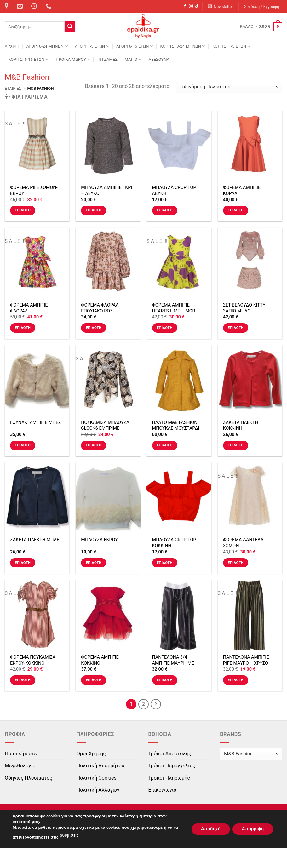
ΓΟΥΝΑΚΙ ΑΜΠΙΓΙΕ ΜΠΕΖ (35, 422)
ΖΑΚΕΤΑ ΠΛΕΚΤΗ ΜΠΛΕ (34, 539)
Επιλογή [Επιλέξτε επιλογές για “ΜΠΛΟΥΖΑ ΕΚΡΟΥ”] (93, 562)
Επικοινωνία (162, 790)
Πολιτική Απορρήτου (100, 766)
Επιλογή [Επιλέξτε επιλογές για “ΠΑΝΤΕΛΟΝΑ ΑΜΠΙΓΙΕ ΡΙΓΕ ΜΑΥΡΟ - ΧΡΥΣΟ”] (236, 680)
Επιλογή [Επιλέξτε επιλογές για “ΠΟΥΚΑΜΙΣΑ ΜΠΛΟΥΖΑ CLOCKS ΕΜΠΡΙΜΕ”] (93, 445)
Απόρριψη (253, 829)
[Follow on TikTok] (197, 6)
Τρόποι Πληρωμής (169, 778)
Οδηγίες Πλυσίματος (28, 778)
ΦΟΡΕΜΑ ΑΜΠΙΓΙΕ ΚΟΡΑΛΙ (242, 190)
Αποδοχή (210, 829)
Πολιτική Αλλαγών (98, 790)
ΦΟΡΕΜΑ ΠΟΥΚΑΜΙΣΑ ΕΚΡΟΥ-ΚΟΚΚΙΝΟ (32, 660)
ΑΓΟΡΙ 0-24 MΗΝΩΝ (47, 46)
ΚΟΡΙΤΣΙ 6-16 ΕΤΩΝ (28, 59)
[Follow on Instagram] (191, 6)
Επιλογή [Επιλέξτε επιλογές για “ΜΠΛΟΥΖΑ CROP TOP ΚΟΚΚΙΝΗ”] (164, 562)
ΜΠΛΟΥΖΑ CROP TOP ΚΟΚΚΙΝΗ (174, 542)
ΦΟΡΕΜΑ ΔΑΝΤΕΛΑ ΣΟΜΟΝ (243, 542)
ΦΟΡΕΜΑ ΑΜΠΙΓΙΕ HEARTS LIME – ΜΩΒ (173, 308)
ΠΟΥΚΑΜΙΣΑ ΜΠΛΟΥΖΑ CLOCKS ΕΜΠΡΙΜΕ (105, 425)
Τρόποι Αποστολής (169, 754)
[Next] (156, 704)
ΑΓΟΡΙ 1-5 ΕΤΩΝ (92, 46)
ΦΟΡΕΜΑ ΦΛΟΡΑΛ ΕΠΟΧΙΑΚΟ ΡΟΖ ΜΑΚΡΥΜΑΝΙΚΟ (99, 310)
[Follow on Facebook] (185, 6)
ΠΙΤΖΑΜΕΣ (107, 59)
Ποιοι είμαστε (21, 754)
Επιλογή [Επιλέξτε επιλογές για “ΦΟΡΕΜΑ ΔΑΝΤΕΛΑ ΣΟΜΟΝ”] (236, 562)
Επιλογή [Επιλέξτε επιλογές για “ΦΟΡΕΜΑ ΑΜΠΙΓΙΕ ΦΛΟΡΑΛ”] (23, 327)
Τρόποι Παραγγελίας (171, 766)
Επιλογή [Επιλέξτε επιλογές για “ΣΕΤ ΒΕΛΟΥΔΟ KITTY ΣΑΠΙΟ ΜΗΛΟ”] (236, 327)
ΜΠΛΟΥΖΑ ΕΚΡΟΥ (99, 539)
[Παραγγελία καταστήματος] (229, 87)
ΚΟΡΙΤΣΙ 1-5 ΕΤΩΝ (231, 46)
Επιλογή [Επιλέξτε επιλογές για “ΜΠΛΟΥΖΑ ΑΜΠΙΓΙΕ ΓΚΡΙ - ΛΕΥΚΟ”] (93, 210)
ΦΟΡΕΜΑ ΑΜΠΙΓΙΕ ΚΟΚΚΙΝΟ (99, 660)
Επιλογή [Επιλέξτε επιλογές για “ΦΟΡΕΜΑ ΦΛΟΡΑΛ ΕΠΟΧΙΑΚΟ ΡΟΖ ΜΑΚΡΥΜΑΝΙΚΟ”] (93, 327)
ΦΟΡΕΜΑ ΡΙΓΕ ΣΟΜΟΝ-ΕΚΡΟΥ (34, 190)
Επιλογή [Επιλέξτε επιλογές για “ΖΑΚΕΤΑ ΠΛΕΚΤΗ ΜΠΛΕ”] (23, 562)
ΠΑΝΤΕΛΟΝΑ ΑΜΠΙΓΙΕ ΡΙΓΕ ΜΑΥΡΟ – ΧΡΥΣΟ (246, 660)
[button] (220, 6)
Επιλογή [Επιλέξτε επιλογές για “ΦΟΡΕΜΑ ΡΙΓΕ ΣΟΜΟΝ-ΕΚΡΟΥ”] (23, 210)
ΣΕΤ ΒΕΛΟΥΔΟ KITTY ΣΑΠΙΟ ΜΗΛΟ (244, 308)
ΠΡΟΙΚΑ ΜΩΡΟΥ (73, 59)
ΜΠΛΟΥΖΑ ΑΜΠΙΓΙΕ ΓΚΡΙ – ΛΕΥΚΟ (106, 190)
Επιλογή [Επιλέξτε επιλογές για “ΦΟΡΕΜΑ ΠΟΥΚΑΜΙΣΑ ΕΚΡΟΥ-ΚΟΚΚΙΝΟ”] (23, 680)
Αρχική (12, 46)
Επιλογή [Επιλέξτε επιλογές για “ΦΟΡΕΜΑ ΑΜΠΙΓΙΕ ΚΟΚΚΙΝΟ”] (93, 680)
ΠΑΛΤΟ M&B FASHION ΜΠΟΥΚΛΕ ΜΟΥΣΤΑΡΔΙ (175, 425)
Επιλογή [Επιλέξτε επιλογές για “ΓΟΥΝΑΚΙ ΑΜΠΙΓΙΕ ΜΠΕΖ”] (23, 445)
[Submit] (70, 26)
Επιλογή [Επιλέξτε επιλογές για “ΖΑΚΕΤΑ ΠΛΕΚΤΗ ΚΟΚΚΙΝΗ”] (236, 445)
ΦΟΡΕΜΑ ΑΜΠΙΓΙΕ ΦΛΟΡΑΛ (29, 308)
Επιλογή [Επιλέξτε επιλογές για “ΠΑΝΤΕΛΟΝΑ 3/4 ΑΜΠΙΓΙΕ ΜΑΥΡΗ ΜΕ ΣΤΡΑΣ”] (164, 680)
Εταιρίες (13, 88)
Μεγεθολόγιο (20, 766)
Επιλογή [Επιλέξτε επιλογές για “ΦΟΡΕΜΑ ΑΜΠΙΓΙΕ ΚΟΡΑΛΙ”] (236, 210)
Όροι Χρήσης (91, 754)
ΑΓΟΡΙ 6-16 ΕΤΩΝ (134, 46)
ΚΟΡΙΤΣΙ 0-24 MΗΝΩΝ (182, 46)
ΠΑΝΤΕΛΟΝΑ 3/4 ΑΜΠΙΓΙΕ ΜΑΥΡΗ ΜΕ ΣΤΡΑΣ (173, 663)
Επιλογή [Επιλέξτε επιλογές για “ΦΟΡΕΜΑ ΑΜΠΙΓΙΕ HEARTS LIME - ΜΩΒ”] (164, 327)
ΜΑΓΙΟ (132, 59)
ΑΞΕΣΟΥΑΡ (159, 59)
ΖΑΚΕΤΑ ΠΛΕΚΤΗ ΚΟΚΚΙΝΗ (240, 425)
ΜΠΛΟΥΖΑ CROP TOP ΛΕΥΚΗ (174, 190)
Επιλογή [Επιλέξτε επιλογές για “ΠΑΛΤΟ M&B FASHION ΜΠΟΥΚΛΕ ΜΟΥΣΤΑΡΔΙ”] (164, 445)
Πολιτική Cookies (97, 778)
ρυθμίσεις (69, 836)
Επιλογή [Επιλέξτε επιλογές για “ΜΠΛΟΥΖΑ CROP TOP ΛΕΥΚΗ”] (164, 210)
